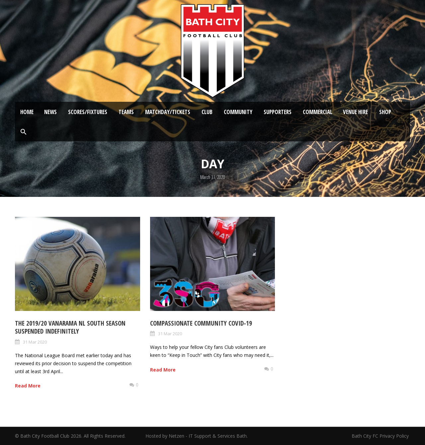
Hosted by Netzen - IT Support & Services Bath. (196, 436)
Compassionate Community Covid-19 (201, 323)
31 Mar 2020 (35, 342)
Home (27, 112)
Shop (385, 112)
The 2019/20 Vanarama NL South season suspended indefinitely (70, 327)
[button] (23, 132)
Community (238, 112)
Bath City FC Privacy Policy (381, 436)
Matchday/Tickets (167, 112)
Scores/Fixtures (87, 112)
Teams (126, 112)
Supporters (278, 112)
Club (207, 112)
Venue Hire (355, 112)
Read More (28, 385)
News (50, 112)
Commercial (317, 112)
